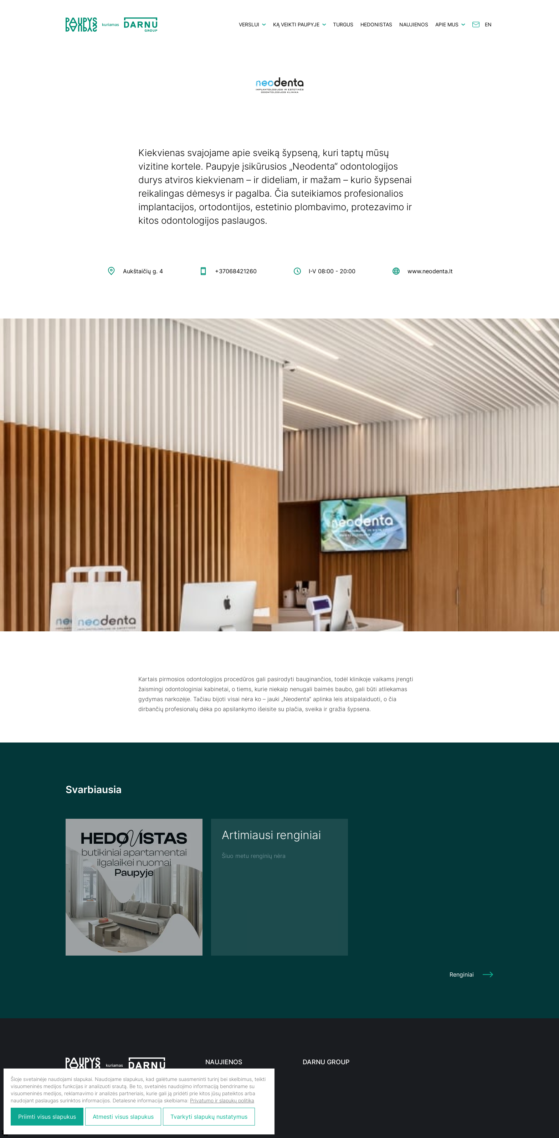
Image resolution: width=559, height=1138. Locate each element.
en (488, 24)
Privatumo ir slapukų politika (222, 1100)
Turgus (343, 24)
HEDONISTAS (376, 24)
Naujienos (413, 24)
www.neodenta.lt (430, 271)
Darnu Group (326, 1062)
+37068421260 (236, 271)
